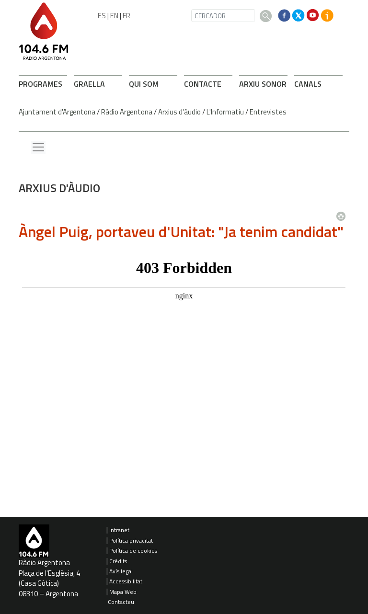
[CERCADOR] (222, 15)
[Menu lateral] (38, 147)
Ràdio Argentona (126, 111)
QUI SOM (144, 84)
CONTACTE (202, 84)
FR (126, 15)
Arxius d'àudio (179, 111)
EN (114, 15)
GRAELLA (89, 84)
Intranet (119, 529)
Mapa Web (123, 591)
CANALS (308, 84)
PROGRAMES (40, 84)
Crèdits (118, 561)
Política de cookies (133, 550)
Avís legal (121, 571)
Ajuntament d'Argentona (57, 111)
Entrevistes (268, 111)
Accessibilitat (125, 581)
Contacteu (121, 601)
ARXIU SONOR (263, 84)
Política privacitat (131, 540)
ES (102, 15)
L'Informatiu (225, 111)
